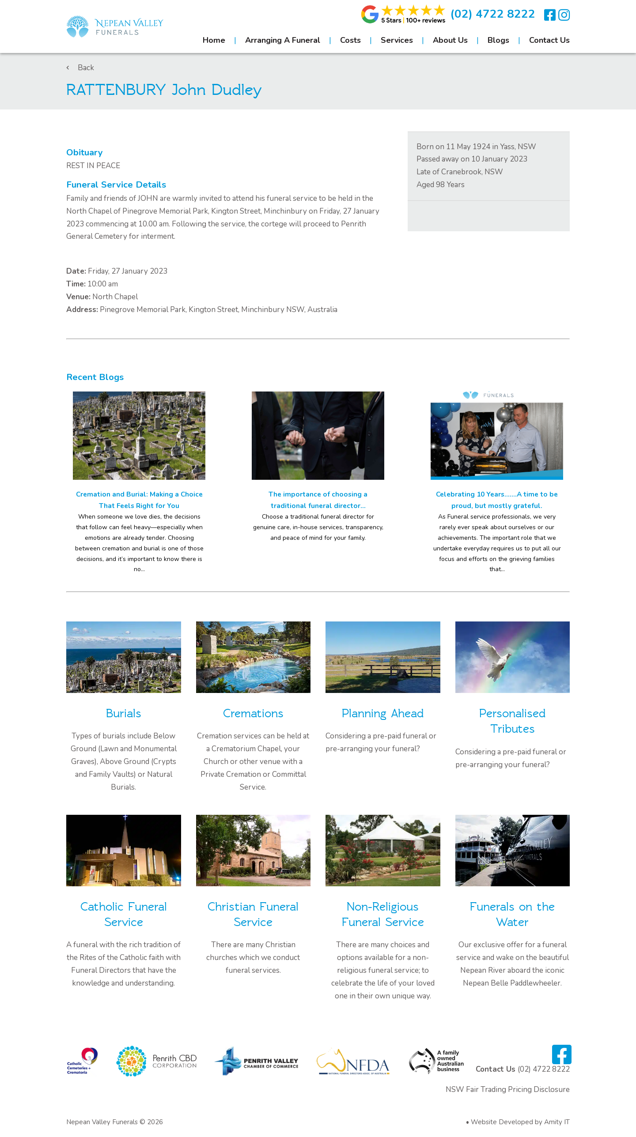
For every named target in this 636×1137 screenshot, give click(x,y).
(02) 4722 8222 (492, 14)
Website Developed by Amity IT (520, 1122)
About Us (450, 40)
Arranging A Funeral (282, 40)
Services (397, 40)
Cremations (253, 713)
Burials (123, 713)
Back (80, 68)
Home (214, 40)
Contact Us (549, 40)
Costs (350, 40)
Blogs (498, 40)
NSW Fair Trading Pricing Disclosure (508, 1089)
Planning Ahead (383, 713)
